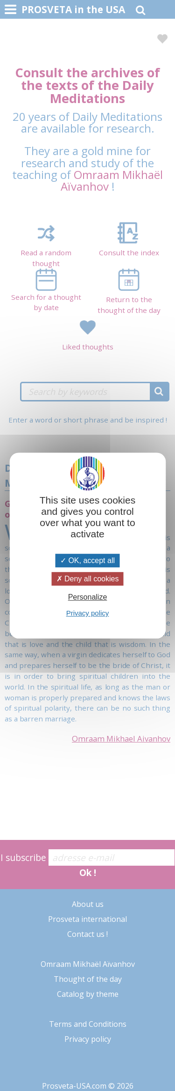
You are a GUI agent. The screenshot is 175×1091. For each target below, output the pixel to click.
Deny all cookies (87, 579)
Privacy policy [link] (87, 613)
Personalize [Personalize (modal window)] (87, 597)
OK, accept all (87, 560)
